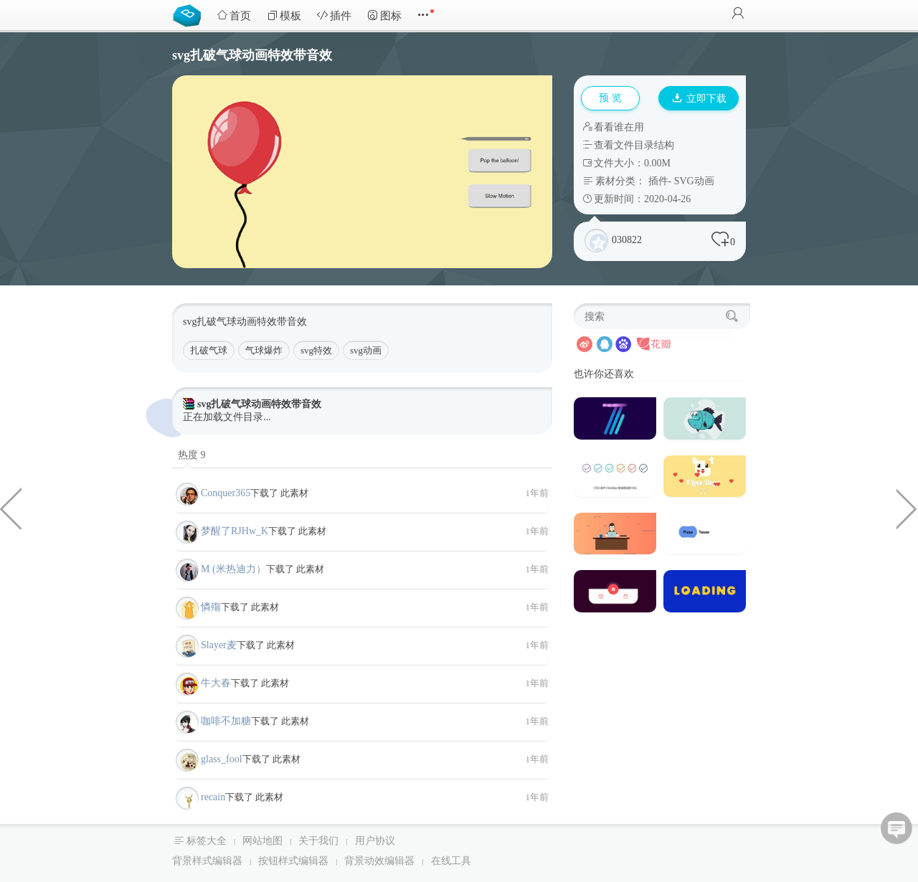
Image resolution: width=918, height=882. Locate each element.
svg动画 (366, 350)
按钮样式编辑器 (293, 860)
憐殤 (211, 607)
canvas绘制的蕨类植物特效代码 (11, 507)
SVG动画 (694, 181)
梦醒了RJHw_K (234, 531)
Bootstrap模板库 (190, 14)
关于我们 (318, 840)
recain (213, 797)
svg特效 (316, 350)
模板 (284, 15)
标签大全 (206, 840)
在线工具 (451, 860)
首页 (234, 15)
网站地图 (262, 840)
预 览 (610, 98)
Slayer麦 (219, 645)
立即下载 (699, 98)
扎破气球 (208, 350)
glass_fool (221, 759)
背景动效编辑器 (379, 860)
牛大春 (216, 683)
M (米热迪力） (233, 569)
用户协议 (375, 840)
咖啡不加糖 (226, 721)
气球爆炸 (264, 350)
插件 (334, 15)
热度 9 (192, 455)
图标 (384, 15)
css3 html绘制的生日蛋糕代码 (907, 507)
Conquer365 (225, 493)
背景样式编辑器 (207, 860)
